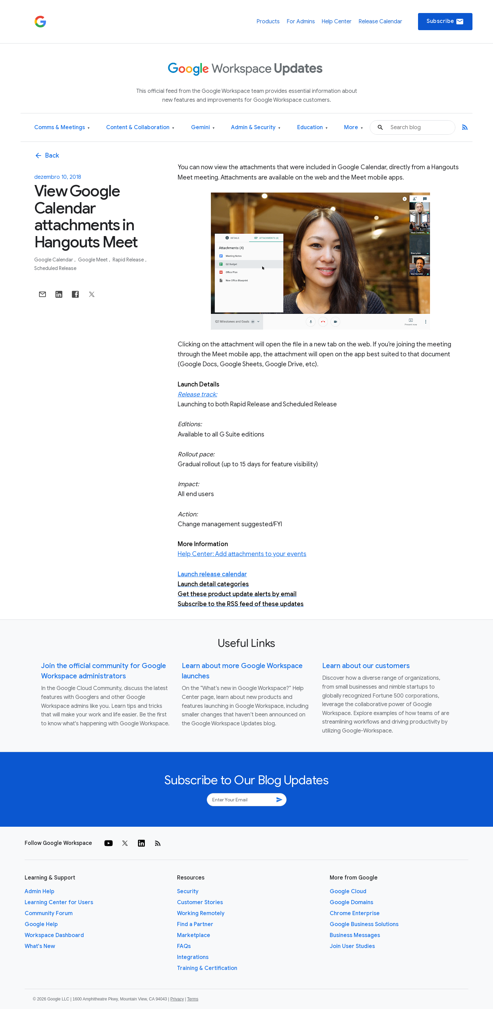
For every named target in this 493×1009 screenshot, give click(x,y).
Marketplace (193, 935)
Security (188, 891)
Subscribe (445, 21)
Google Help (41, 924)
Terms (192, 999)
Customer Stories (200, 902)
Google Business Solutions (364, 924)
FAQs (184, 946)
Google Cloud (348, 891)
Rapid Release (129, 260)
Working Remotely (201, 913)
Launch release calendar (212, 574)
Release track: (197, 394)
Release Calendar (380, 21)
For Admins (301, 21)
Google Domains (351, 902)
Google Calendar (54, 260)
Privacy (177, 999)
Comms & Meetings (62, 127)
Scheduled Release (55, 268)
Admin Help (39, 891)
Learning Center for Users (59, 902)
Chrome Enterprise (355, 913)
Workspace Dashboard (54, 935)
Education (312, 127)
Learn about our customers (366, 666)
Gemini (203, 127)
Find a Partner (195, 924)
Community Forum (49, 913)
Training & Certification (207, 968)
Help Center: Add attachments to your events (242, 554)
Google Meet (93, 260)
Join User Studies (352, 946)
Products (268, 21)
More (353, 127)
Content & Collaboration (140, 127)
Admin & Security (255, 127)
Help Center (336, 21)
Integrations (192, 957)
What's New (40, 946)
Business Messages (355, 935)
